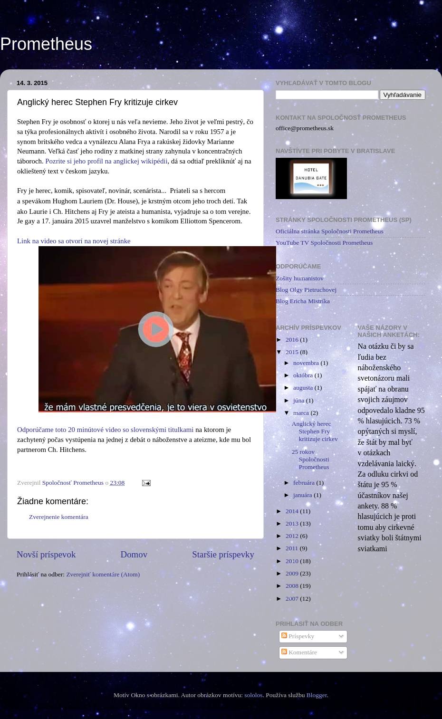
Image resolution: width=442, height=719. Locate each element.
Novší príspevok (46, 554)
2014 (293, 511)
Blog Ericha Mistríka (303, 301)
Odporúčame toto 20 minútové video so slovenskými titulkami (105, 429)
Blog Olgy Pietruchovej (306, 289)
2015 (293, 351)
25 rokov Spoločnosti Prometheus (310, 459)
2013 (293, 523)
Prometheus (46, 44)
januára (303, 495)
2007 (293, 598)
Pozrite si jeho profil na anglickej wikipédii (106, 161)
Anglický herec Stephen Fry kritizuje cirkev (315, 431)
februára (304, 482)
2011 (293, 548)
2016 (293, 339)
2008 (293, 585)
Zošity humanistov (300, 278)
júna (299, 400)
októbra (304, 375)
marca (301, 412)
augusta (304, 387)
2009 (293, 573)
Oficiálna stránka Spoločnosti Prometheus (330, 231)
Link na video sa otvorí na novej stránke (74, 241)
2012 (293, 535)
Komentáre (299, 652)
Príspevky (297, 636)
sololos (253, 695)
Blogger (317, 695)
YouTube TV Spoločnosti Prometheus (324, 242)
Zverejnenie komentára (58, 516)
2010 (293, 561)
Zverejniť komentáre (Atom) (103, 574)
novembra (306, 362)
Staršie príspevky (223, 554)
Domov (134, 554)
